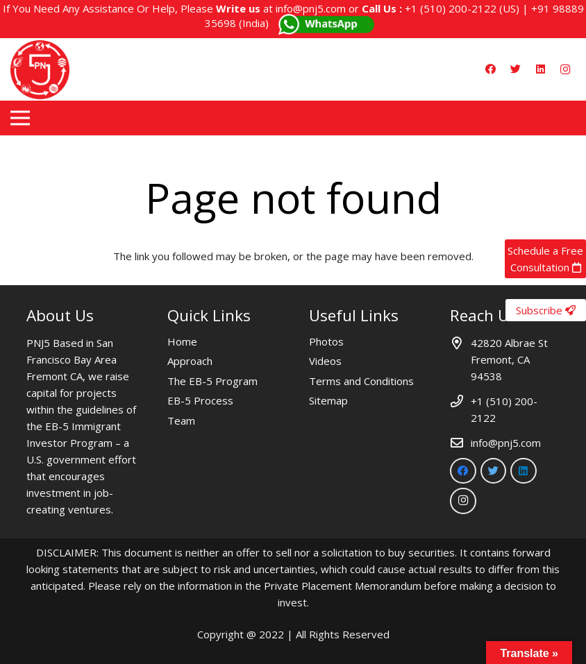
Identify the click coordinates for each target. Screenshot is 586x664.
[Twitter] (515, 69)
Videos (325, 361)
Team (181, 420)
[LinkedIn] (540, 69)
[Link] (39, 69)
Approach (189, 361)
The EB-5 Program (212, 381)
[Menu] (20, 118)
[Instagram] (565, 69)
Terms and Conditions (361, 381)
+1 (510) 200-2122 (450, 8)
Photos (326, 341)
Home (182, 341)
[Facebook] (490, 69)
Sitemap (328, 400)
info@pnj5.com (311, 8)
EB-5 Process (200, 400)
